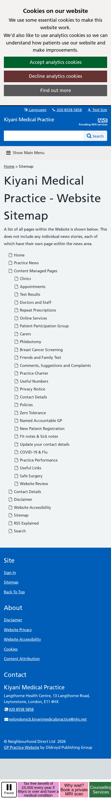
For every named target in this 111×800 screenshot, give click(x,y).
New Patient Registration (39, 428)
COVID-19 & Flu (30, 452)
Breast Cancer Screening (38, 349)
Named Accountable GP (38, 420)
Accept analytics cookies (56, 62)
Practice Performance (36, 460)
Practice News (23, 262)
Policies (23, 404)
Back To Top (14, 592)
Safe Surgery (28, 475)
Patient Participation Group (41, 325)
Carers (22, 333)
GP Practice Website (21, 747)
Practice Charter (31, 373)
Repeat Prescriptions (35, 310)
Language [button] (34, 110)
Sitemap (18, 515)
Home (9, 166)
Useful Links (27, 467)
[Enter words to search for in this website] (44, 136)
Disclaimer (20, 499)
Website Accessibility (29, 507)
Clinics (22, 278)
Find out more (55, 90)
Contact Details (30, 397)
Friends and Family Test (37, 357)
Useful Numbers (31, 381)
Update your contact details (41, 444)
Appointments (29, 286)
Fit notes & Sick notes (36, 436)
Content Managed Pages (32, 270)
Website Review (31, 483)
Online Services (30, 318)
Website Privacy (18, 629)
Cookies (11, 649)
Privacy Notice (29, 389)
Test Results (27, 294)
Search (17, 531)
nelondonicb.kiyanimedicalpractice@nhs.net (45, 719)
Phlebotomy (27, 341)
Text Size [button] (97, 110)
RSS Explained (23, 523)
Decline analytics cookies (55, 76)
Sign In (10, 572)
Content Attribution (22, 658)
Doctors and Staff (32, 302)
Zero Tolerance (30, 412)
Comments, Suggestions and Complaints (52, 365)
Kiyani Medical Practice (29, 119)
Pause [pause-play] (9, 793)
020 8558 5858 (66, 110)
